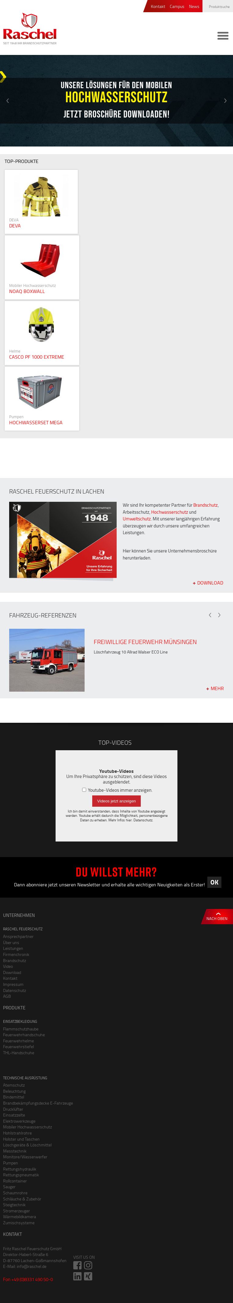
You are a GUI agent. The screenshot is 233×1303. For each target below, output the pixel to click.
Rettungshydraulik (19, 1169)
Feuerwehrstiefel (18, 1046)
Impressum (13, 984)
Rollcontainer (15, 1181)
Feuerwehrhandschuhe (24, 1034)
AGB (7, 996)
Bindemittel (13, 1097)
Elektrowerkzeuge (19, 1121)
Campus (177, 6)
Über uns (11, 942)
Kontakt (158, 6)
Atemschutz (14, 1085)
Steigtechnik (14, 1204)
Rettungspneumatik (21, 1175)
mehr (217, 688)
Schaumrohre (15, 1193)
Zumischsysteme (19, 1222)
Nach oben (217, 918)
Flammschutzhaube (20, 1029)
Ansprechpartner (18, 936)
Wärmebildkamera (19, 1216)
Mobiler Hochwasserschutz (27, 1127)
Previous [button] (7, 101)
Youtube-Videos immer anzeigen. (117, 790)
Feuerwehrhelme (18, 1041)
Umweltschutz (137, 519)
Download (210, 582)
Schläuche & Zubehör (22, 1199)
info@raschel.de (31, 1266)
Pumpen (10, 1163)
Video (8, 966)
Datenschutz (142, 820)
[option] (116, 101)
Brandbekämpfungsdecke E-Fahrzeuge (38, 1103)
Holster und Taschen (21, 1139)
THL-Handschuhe (18, 1052)
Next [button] (225, 101)
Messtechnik (15, 1151)
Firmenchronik (16, 954)
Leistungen (13, 948)
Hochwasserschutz (169, 512)
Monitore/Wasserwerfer (25, 1157)
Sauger (9, 1186)
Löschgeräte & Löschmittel (27, 1145)
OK (214, 882)
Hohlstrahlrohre (17, 1133)
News (194, 6)
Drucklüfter (13, 1109)
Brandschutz (205, 505)
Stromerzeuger (16, 1211)
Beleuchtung (14, 1091)
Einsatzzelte (14, 1115)
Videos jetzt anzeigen (116, 801)
